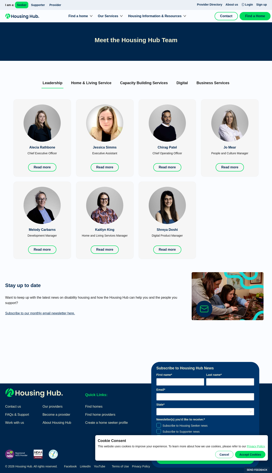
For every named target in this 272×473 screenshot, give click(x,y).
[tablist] (136, 82)
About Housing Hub (57, 422)
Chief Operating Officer (167, 153)
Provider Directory (209, 4)
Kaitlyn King (104, 229)
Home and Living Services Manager (105, 235)
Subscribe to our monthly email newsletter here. (40, 313)
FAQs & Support (17, 414)
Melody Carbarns (42, 229)
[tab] (52, 83)
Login (247, 4)
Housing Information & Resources (155, 16)
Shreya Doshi (167, 229)
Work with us (14, 422)
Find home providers (100, 414)
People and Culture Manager (229, 153)
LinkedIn (85, 466)
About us (232, 4)
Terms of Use (120, 466)
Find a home (78, 16)
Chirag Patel (167, 147)
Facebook (70, 466)
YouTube (99, 466)
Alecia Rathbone (42, 147)
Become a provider (56, 414)
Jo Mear (229, 147)
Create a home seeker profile (106, 422)
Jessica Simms (105, 147)
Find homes (94, 406)
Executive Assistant (104, 153)
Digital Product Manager (167, 235)
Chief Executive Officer (42, 153)
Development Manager (42, 235)
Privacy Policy (256, 446)
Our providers (53, 406)
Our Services (108, 16)
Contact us (13, 406)
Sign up (261, 4)
